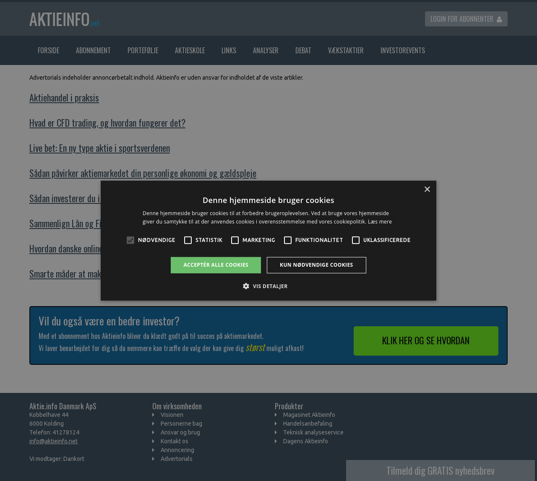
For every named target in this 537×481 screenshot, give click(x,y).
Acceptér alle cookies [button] (215, 264)
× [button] (427, 189)
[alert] (268, 240)
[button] (268, 286)
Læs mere (380, 221)
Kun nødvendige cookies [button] (316, 264)
